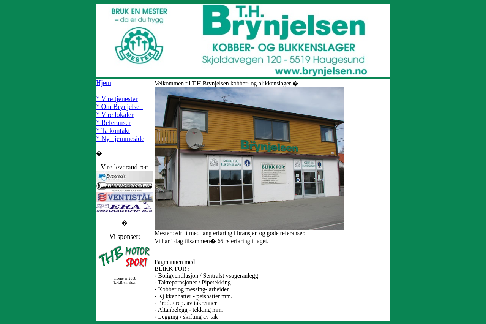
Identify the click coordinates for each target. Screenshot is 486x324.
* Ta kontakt (113, 130)
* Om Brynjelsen (119, 107)
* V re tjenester (117, 99)
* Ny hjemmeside (120, 138)
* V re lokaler (115, 115)
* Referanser (113, 122)
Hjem (103, 83)
